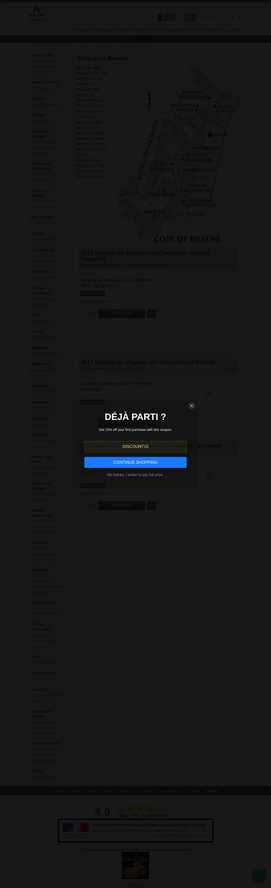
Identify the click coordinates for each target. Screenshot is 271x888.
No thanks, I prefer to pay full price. (135, 475)
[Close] (191, 405)
